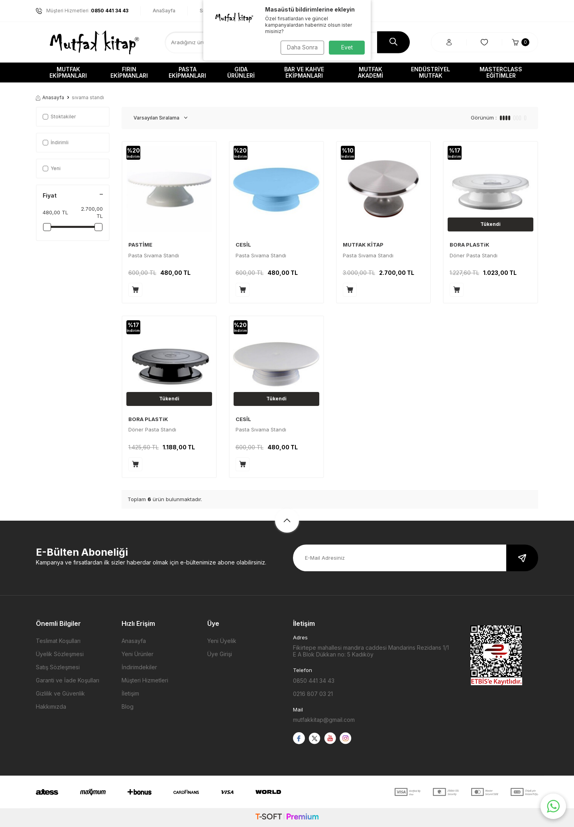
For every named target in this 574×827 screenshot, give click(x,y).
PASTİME (140, 244)
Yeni (52, 168)
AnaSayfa (164, 11)
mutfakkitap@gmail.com (324, 719)
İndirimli (56, 142)
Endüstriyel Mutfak (430, 72)
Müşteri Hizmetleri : (82, 11)
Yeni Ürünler (137, 654)
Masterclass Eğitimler (501, 72)
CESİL (243, 244)
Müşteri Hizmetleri (145, 680)
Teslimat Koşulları (58, 640)
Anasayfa (50, 97)
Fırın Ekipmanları (129, 72)
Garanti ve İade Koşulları (67, 680)
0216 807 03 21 (313, 693)
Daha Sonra (301, 47)
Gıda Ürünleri (241, 72)
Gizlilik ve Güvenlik (60, 693)
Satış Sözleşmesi (58, 667)
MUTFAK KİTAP (363, 244)
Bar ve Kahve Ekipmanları (304, 72)
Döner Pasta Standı (473, 255)
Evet (347, 47)
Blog (128, 706)
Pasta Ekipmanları (187, 72)
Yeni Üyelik (221, 640)
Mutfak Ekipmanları (68, 72)
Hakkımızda (51, 706)
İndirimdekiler (139, 667)
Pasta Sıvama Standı (153, 255)
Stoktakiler (59, 117)
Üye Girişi (219, 654)
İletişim (130, 693)
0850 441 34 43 (313, 680)
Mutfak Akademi (370, 72)
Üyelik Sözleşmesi (60, 654)
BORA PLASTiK (469, 244)
